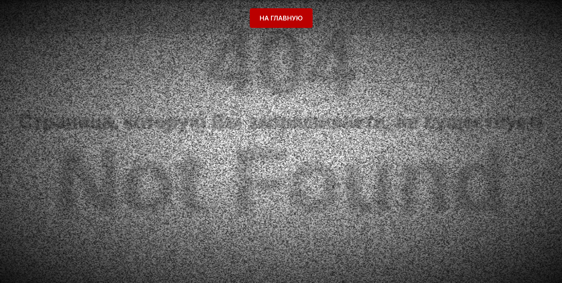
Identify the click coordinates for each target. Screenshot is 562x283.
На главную (281, 18)
